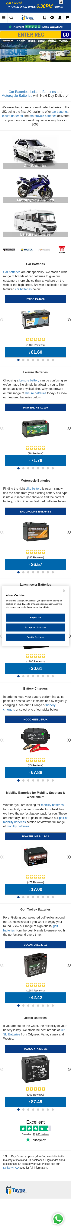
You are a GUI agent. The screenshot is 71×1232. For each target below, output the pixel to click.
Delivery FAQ (11, 1167)
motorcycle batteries (43, 116)
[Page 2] (23, 360)
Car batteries (12, 272)
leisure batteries (12, 116)
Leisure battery (29, 380)
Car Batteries (18, 92)
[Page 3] (28, 360)
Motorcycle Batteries (17, 96)
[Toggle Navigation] (4, 18)
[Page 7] (48, 360)
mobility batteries (52, 805)
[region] (35, 616)
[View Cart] (67, 18)
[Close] (64, 590)
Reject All (35, 617)
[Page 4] (33, 360)
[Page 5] (38, 360)
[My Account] (59, 18)
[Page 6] (43, 360)
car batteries (60, 111)
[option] (35, 50)
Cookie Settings (35, 637)
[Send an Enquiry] (52, 18)
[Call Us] (44, 18)
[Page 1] (18, 360)
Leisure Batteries (43, 92)
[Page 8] (53, 360)
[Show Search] (11, 18)
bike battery (33, 488)
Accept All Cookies (35, 627)
